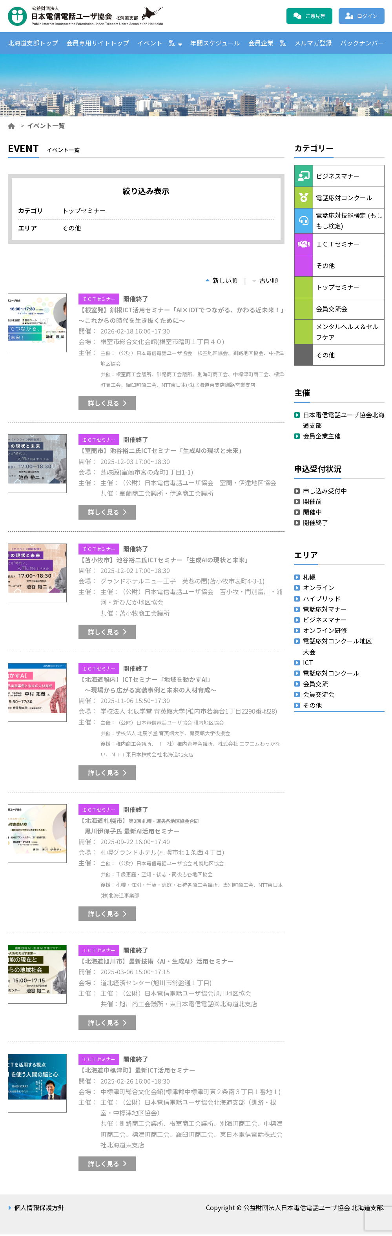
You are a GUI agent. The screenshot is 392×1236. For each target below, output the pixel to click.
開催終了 (315, 524)
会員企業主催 (322, 437)
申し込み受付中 (325, 492)
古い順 (265, 281)
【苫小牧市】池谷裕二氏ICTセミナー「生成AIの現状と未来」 (165, 561)
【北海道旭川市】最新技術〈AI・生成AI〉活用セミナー (156, 962)
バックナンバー (362, 43)
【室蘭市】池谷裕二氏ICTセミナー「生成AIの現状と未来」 (162, 452)
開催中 (312, 513)
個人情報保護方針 (39, 1209)
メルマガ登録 (313, 43)
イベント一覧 (156, 43)
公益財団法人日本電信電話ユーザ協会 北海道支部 (92, 16)
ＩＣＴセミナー (98, 300)
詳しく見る (103, 404)
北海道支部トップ (33, 43)
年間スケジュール (215, 43)
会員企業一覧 (267, 43)
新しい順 (222, 281)
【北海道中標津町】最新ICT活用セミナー (137, 1072)
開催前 (312, 502)
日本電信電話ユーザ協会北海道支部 (344, 421)
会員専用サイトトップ (97, 43)
